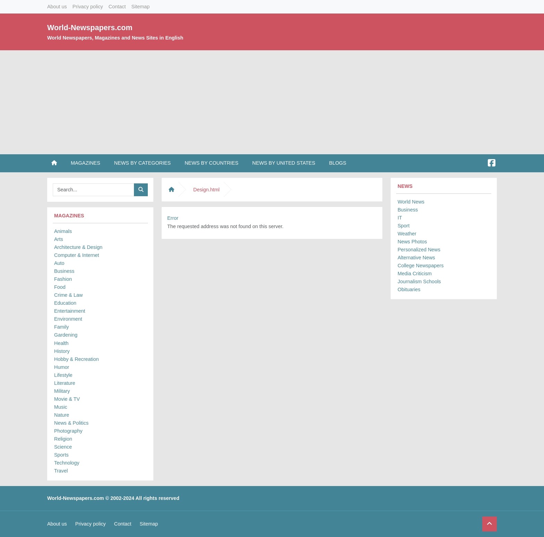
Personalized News (419, 249)
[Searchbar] (93, 189)
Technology (66, 463)
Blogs (338, 163)
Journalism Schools (419, 281)
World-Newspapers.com (90, 27)
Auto (59, 263)
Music (60, 407)
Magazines (85, 163)
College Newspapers (421, 265)
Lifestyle (63, 375)
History (62, 351)
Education (65, 303)
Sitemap (140, 6)
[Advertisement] (272, 102)
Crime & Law (68, 295)
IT (400, 217)
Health (61, 343)
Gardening (65, 335)
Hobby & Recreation (76, 359)
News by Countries (211, 163)
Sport (403, 225)
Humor (61, 367)
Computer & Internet (76, 255)
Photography (68, 431)
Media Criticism (415, 273)
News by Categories (142, 163)
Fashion (63, 279)
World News (411, 202)
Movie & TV (67, 399)
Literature (64, 383)
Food (60, 287)
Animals (63, 231)
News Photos (412, 241)
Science (63, 447)
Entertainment (69, 311)
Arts (58, 239)
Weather (407, 233)
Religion (63, 439)
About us (57, 6)
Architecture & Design (78, 247)
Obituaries (409, 289)
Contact (117, 6)
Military (62, 391)
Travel (61, 471)
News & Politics (71, 423)
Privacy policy (88, 6)
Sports (61, 455)
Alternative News (416, 257)
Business (64, 271)
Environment (68, 319)
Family (61, 327)
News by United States (283, 163)
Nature (61, 415)
